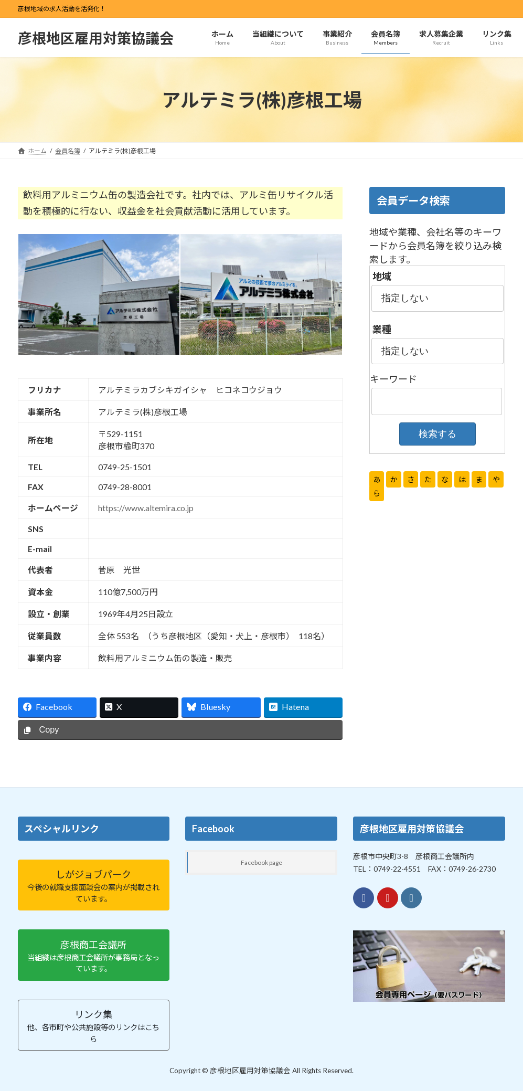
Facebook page (261, 862)
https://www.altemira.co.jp (146, 508)
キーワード (393, 379)
